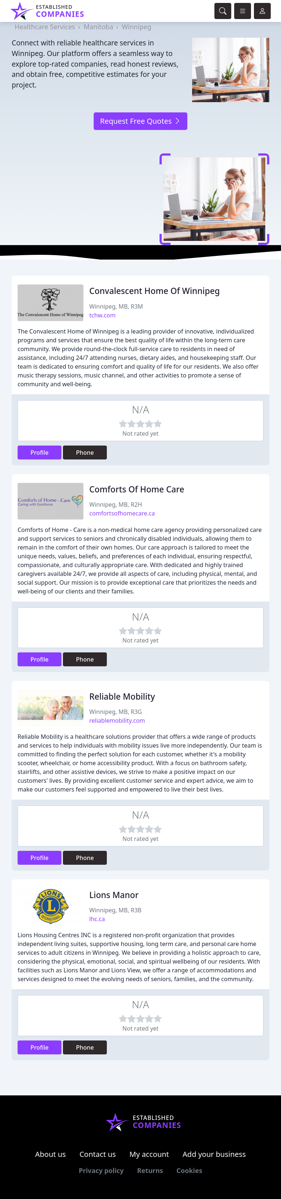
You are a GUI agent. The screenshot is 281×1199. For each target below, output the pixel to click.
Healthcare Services (45, 26)
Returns (150, 1170)
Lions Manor (114, 895)
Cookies (189, 1170)
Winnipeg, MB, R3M (116, 306)
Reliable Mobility (122, 696)
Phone (85, 452)
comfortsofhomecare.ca (122, 513)
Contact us (97, 1154)
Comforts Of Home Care (136, 489)
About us (50, 1154)
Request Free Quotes (140, 121)
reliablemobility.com (117, 720)
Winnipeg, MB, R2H (115, 504)
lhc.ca (97, 919)
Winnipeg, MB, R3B (115, 910)
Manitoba (98, 26)
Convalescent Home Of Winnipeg (154, 291)
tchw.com (102, 315)
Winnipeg (136, 26)
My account (149, 1154)
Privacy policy (101, 1170)
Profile (39, 452)
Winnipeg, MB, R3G (115, 712)
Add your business (214, 1154)
